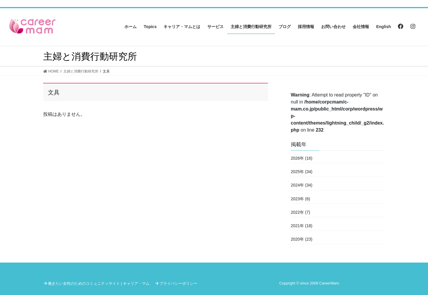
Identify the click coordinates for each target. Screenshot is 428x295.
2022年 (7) (300, 212)
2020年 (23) (301, 239)
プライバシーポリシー (178, 283)
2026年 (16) (301, 158)
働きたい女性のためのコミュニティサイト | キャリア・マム (98, 283)
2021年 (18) (301, 225)
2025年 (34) (301, 171)
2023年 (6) (300, 198)
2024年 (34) (301, 185)
